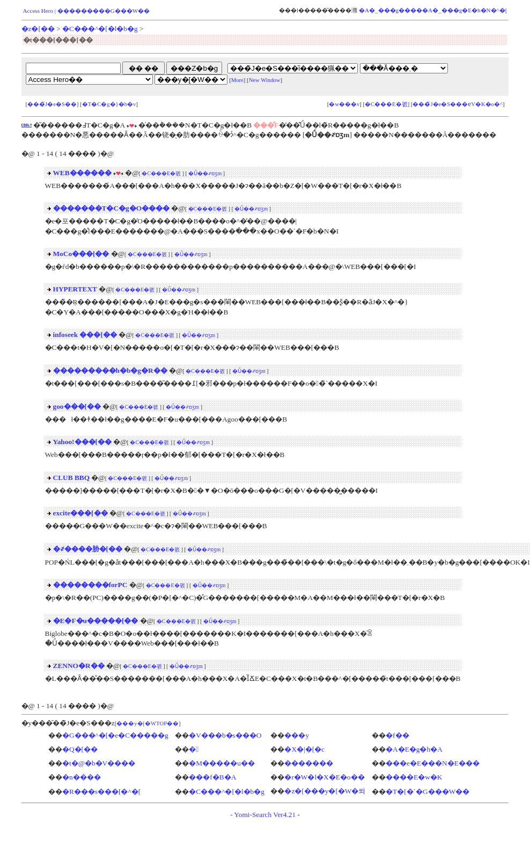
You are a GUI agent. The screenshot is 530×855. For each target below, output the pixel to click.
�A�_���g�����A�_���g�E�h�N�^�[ (433, 10)
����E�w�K (414, 777)
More (237, 80)
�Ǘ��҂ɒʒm (205, 173)
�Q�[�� (80, 749)
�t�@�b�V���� (98, 763)
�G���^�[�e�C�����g (115, 735)
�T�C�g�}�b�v (109, 104)
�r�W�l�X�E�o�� (324, 777)
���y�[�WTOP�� (147, 723)
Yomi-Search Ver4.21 (265, 815)
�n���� (81, 777)
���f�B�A (212, 777)
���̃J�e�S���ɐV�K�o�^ (458, 104)
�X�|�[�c (304, 749)
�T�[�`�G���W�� (427, 792)
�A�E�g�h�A (414, 749)
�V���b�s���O (225, 735)
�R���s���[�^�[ (101, 792)
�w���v (344, 104)
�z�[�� (38, 29)
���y (296, 735)
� (193, 749)
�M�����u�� (222, 763)
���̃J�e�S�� (52, 104)
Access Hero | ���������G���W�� (86, 11)
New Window (265, 80)
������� (308, 763)
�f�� (397, 735)
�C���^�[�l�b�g (100, 29)
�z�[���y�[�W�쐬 (324, 791)
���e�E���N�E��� (433, 763)
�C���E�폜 (386, 104)
